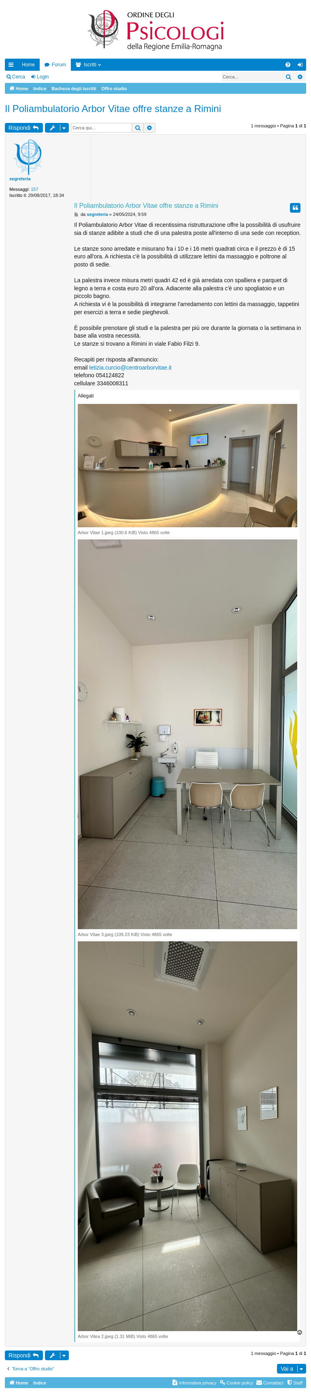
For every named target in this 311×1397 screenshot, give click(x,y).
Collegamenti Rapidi (12, 66)
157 (34, 189)
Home (28, 65)
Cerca (18, 77)
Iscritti (90, 65)
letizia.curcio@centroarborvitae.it (130, 367)
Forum (59, 65)
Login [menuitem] (302, 66)
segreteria (20, 178)
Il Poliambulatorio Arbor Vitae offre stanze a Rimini (113, 108)
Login (43, 77)
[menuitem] (288, 65)
